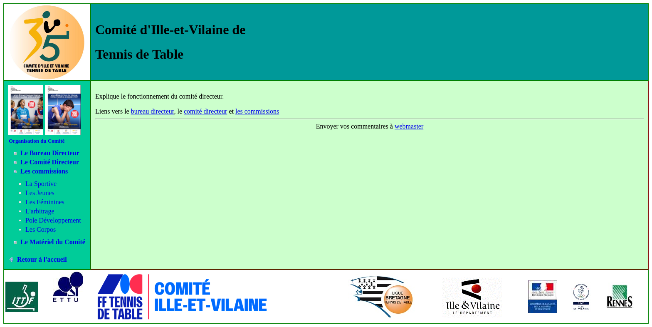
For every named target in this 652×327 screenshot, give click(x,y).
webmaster (409, 126)
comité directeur (205, 111)
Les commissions (44, 171)
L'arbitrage (39, 211)
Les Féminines (44, 202)
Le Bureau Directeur (49, 152)
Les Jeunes (39, 192)
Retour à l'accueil (42, 259)
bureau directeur (152, 111)
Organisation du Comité (36, 141)
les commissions (257, 111)
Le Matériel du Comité (52, 241)
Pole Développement (53, 220)
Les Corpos (40, 229)
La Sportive (41, 183)
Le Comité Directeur (49, 162)
